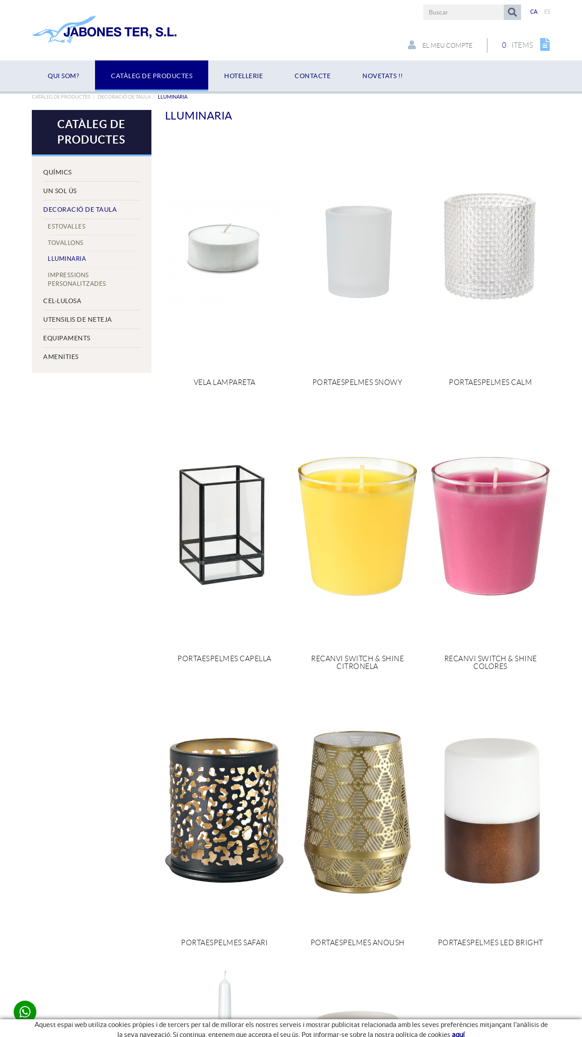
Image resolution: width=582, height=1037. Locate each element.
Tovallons (66, 242)
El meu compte (440, 45)
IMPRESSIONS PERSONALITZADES (77, 279)
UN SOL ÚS (60, 190)
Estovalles (66, 226)
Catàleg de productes (61, 97)
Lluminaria (67, 258)
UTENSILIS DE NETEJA (77, 319)
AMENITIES (61, 356)
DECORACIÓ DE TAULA (124, 97)
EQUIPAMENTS (66, 338)
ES (547, 12)
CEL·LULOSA (62, 300)
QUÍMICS (57, 172)
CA (534, 12)
